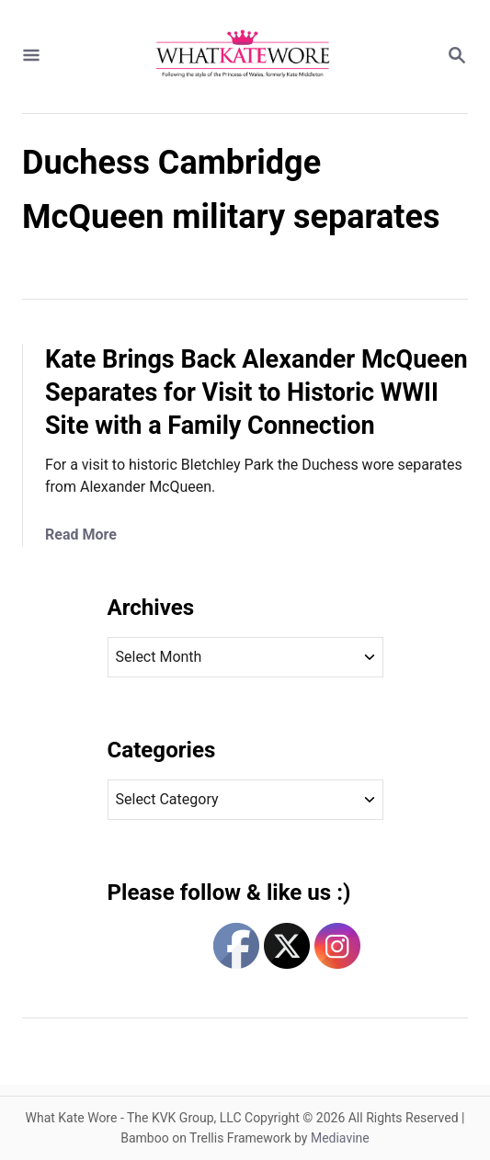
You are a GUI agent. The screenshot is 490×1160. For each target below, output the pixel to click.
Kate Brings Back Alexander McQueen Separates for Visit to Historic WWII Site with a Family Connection (256, 392)
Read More (81, 534)
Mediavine (340, 1138)
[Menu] (31, 56)
